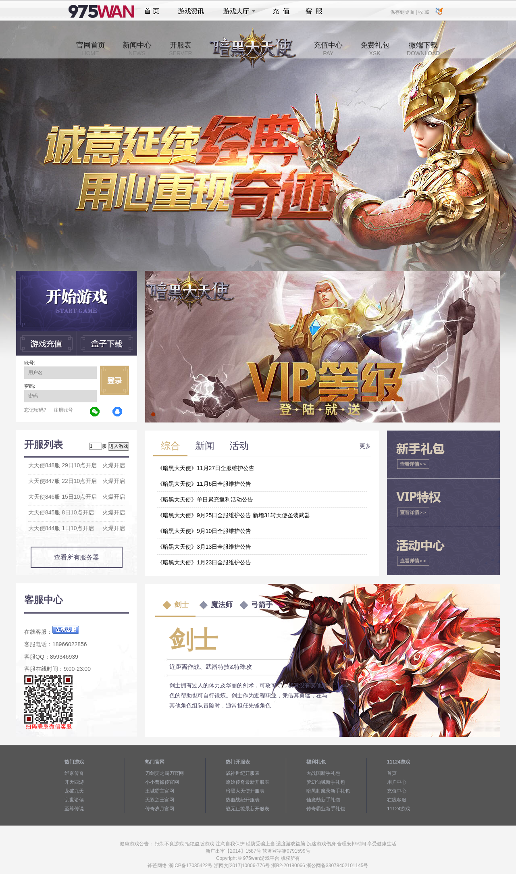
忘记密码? (35, 410)
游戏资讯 (191, 11)
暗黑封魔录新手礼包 (328, 791)
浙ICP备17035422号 (190, 865)
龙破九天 (74, 791)
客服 (314, 11)
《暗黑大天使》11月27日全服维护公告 (205, 468)
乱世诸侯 (74, 800)
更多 (365, 446)
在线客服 (396, 800)
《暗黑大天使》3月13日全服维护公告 (204, 546)
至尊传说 (74, 809)
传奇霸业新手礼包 (325, 809)
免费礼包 (374, 48)
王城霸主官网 (159, 791)
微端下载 (423, 48)
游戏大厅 (237, 11)
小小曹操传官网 (162, 782)
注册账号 (63, 410)
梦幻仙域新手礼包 (325, 782)
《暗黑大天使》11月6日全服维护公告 (204, 484)
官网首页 (90, 48)
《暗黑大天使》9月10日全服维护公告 (204, 531)
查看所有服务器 (76, 557)
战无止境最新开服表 (247, 809)
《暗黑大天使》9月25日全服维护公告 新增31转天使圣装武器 (233, 515)
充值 (281, 11)
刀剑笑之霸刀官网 (164, 773)
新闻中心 (137, 48)
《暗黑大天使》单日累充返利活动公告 (205, 499)
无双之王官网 (159, 800)
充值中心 (328, 48)
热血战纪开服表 (243, 800)
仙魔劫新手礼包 (323, 800)
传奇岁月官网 (159, 809)
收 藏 (423, 12)
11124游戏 (398, 809)
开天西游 (74, 782)
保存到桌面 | (404, 12)
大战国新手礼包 (323, 773)
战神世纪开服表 (243, 773)
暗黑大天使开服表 (245, 791)
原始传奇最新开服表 (247, 782)
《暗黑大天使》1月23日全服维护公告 (204, 562)
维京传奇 (74, 773)
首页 (152, 11)
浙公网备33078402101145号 (337, 865)
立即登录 (114, 380)
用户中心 (396, 782)
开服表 (180, 48)
